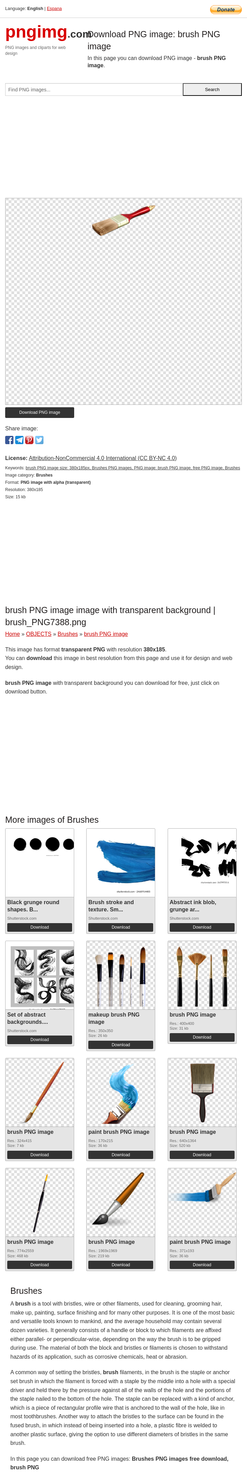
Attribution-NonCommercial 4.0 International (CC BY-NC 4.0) (103, 458)
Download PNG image (39, 412)
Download (39, 927)
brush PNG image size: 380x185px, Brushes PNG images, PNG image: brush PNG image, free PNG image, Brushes (133, 468)
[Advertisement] (123, 149)
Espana (54, 8)
